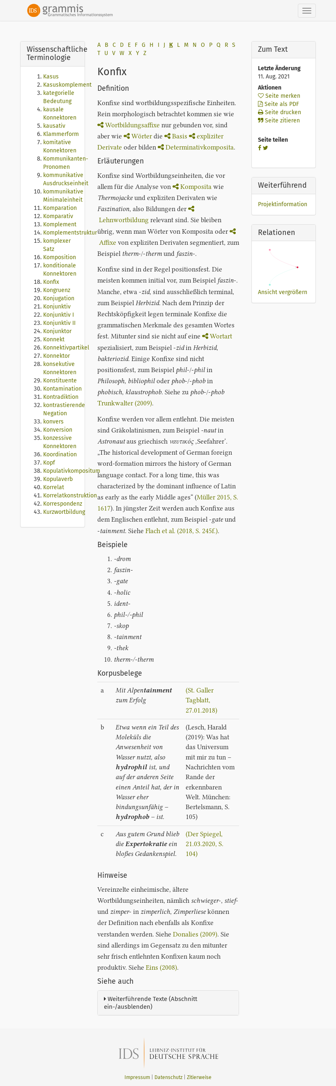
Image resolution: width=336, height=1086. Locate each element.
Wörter (138, 136)
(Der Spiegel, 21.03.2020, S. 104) (204, 844)
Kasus (51, 76)
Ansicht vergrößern (282, 292)
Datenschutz (168, 1077)
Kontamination (62, 388)
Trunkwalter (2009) (124, 403)
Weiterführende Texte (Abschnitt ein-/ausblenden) (150, 1003)
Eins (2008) (161, 967)
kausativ (54, 125)
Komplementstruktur (70, 232)
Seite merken (279, 95)
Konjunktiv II (59, 323)
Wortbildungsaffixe (128, 125)
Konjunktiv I (58, 314)
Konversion (57, 429)
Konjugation (58, 298)
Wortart (217, 336)
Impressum (137, 1077)
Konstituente (60, 380)
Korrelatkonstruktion (70, 495)
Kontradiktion (60, 396)
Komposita (192, 187)
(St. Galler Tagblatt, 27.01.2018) (201, 700)
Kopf (49, 462)
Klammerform (61, 134)
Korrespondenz (62, 503)
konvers (53, 421)
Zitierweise (199, 1077)
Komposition (59, 257)
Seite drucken (279, 112)
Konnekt (53, 339)
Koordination (60, 454)
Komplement (59, 224)
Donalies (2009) (195, 934)
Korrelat (53, 487)
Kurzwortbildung (64, 511)
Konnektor (56, 355)
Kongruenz (56, 290)
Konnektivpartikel (66, 347)
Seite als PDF (278, 104)
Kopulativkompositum (71, 470)
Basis (176, 136)
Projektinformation (282, 204)
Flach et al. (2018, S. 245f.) (181, 531)
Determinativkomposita (196, 147)
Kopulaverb (58, 479)
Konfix (51, 281)
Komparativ (58, 216)
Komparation (60, 208)
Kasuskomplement (67, 84)
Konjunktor (57, 331)
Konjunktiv (57, 306)
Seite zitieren (279, 120)
